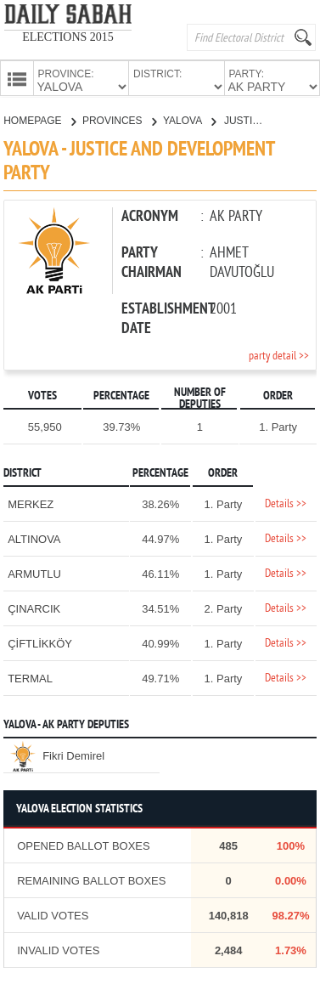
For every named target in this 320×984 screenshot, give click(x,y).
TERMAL (30, 676)
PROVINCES (119, 119)
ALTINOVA (34, 537)
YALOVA (189, 119)
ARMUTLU (34, 572)
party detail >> (279, 355)
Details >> (285, 502)
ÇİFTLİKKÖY (40, 642)
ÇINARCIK (34, 607)
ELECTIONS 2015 (68, 37)
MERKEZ (30, 502)
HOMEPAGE (39, 119)
